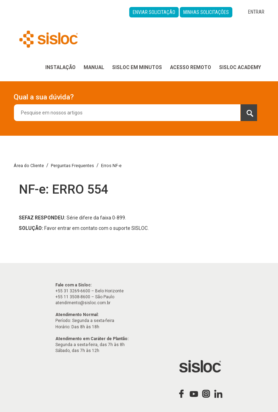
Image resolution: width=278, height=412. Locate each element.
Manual (94, 67)
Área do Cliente (29, 165)
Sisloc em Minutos (137, 67)
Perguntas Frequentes (72, 165)
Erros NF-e (111, 165)
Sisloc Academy (240, 67)
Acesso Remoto (190, 67)
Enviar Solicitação (154, 12)
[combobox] (135, 112)
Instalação (60, 67)
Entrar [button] (256, 12)
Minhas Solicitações (206, 12)
